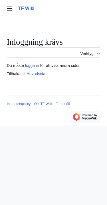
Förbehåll (62, 104)
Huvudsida (36, 73)
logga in (32, 65)
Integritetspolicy (19, 104)
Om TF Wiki (43, 104)
